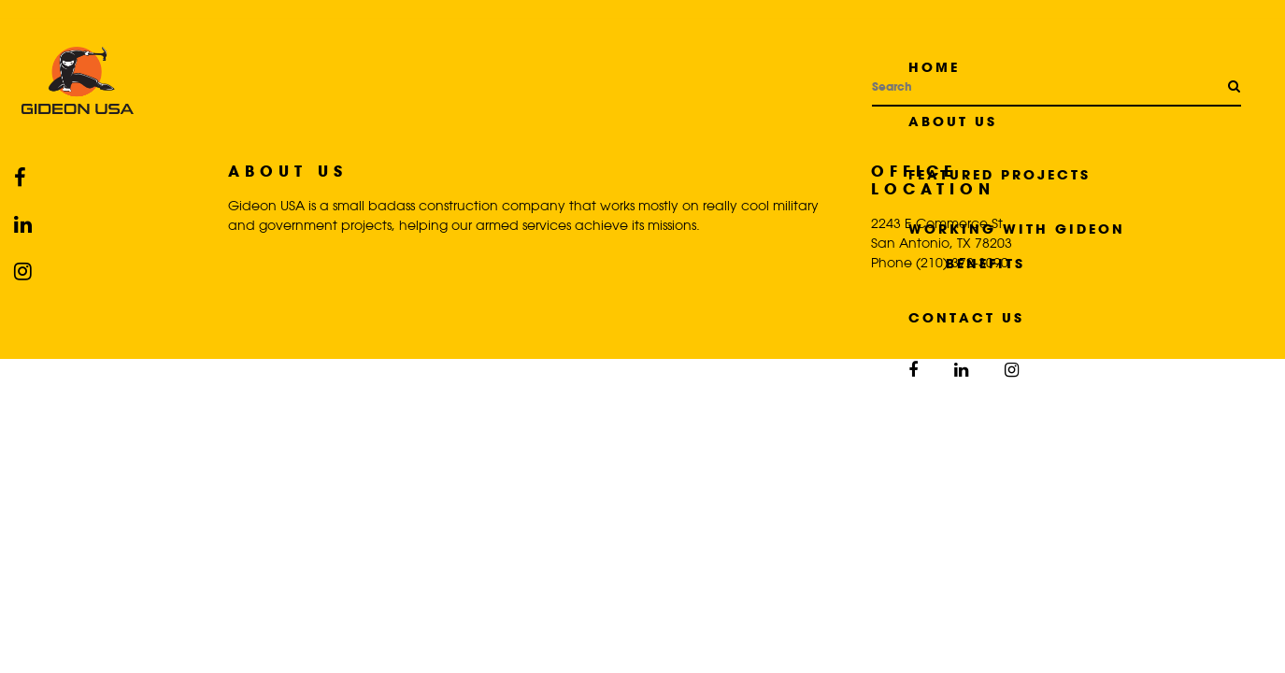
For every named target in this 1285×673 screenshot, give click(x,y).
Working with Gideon (1016, 228)
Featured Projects (999, 174)
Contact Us (966, 317)
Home (934, 67)
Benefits (985, 263)
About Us (952, 121)
